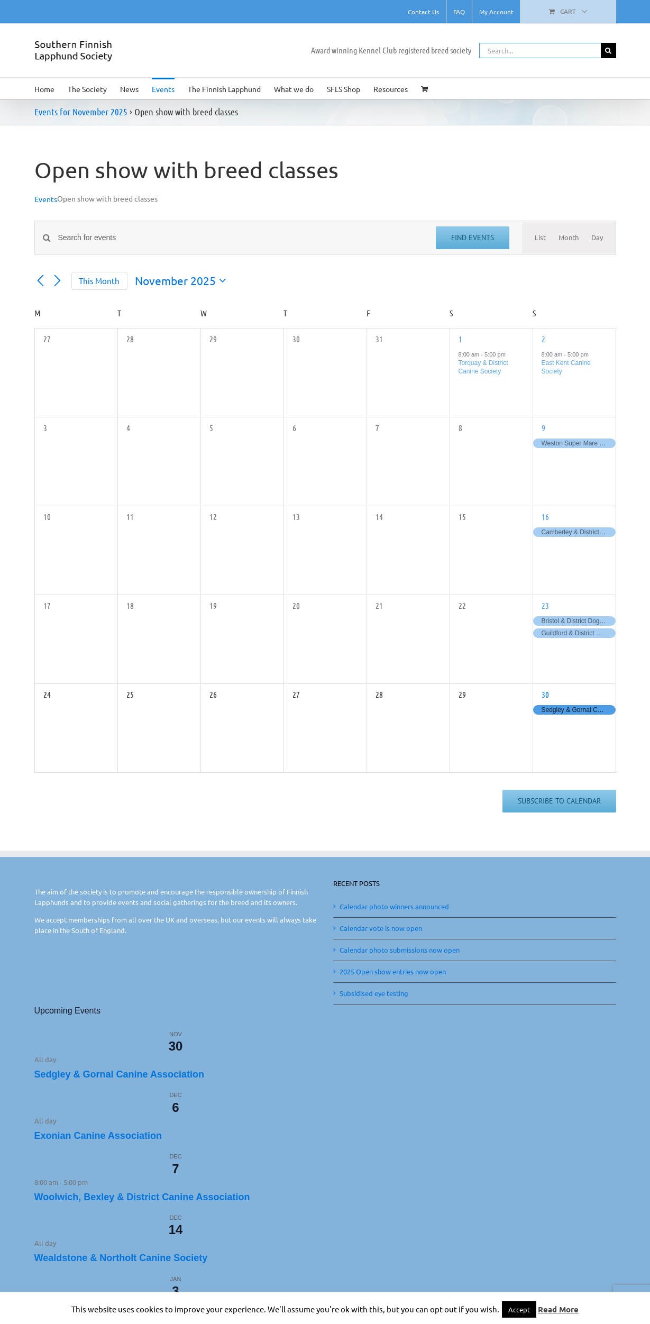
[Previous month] (40, 281)
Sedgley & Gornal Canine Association (119, 1074)
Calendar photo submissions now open (400, 949)
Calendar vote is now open (381, 928)
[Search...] (540, 50)
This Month (99, 281)
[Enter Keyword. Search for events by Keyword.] (240, 237)
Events (45, 199)
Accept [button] (519, 1309)
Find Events (472, 237)
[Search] (608, 50)
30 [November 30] (545, 694)
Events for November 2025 (80, 111)
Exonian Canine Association (98, 1135)
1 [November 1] (460, 339)
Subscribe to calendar (559, 801)
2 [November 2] (543, 339)
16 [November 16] (545, 517)
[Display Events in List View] (540, 237)
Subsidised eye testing (374, 993)
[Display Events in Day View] (597, 237)
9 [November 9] (543, 428)
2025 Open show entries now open (393, 971)
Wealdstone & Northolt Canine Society (121, 1258)
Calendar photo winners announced (394, 906)
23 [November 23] (545, 605)
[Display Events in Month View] (569, 237)
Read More (558, 1309)
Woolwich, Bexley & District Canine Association (142, 1197)
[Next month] (57, 281)
